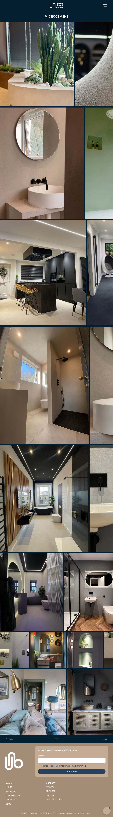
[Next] (102, 739)
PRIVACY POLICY (28, 813)
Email (41, 756)
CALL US (50, 786)
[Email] (71, 760)
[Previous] (10, 739)
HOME (9, 787)
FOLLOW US (51, 795)
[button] (107, 811)
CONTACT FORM (54, 799)
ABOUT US (11, 791)
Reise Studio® (85, 813)
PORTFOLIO (11, 799)
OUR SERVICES (13, 795)
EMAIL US (50, 791)
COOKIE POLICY (42, 813)
